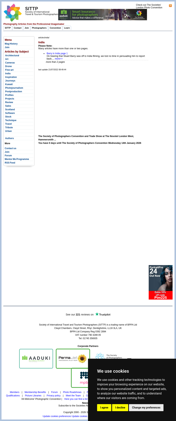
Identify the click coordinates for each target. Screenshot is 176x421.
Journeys (10, 80)
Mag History (11, 43)
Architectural (12, 55)
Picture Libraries (33, 395)
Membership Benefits (35, 392)
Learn (67, 28)
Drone (8, 66)
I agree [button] (104, 407)
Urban (8, 131)
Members (14, 392)
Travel (8, 124)
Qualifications (13, 395)
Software (10, 113)
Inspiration (11, 77)
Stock (8, 116)
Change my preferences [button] (146, 407)
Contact (17, 28)
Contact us (10, 148)
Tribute (9, 127)
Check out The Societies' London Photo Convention (149, 6)
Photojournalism (14, 88)
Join (27, 28)
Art (6, 59)
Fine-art (9, 70)
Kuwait (9, 84)
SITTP (8, 28)
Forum (8, 155)
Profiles (9, 95)
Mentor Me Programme (17, 159)
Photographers (39, 28)
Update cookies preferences (57, 416)
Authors (9, 138)
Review (9, 102)
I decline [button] (120, 407)
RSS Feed (10, 162)
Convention (55, 28)
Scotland (10, 109)
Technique (10, 120)
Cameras (10, 62)
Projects (9, 98)
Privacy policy (53, 395)
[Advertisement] (107, 98)
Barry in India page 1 (57, 53)
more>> (59, 58)
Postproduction (13, 91)
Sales (8, 106)
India (7, 73)
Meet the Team (73, 395)
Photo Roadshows (72, 392)
